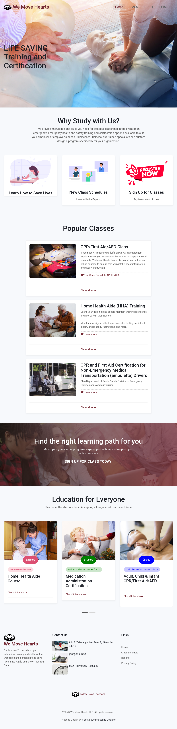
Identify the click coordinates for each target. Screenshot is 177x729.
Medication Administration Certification (79, 581)
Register (125, 657)
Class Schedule (16, 592)
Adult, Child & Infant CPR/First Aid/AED (141, 578)
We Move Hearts (26, 7)
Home (120, 7)
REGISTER (164, 7)
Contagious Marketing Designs (99, 719)
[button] (85, 612)
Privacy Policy (128, 663)
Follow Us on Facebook (88, 694)
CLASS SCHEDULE (141, 7)
